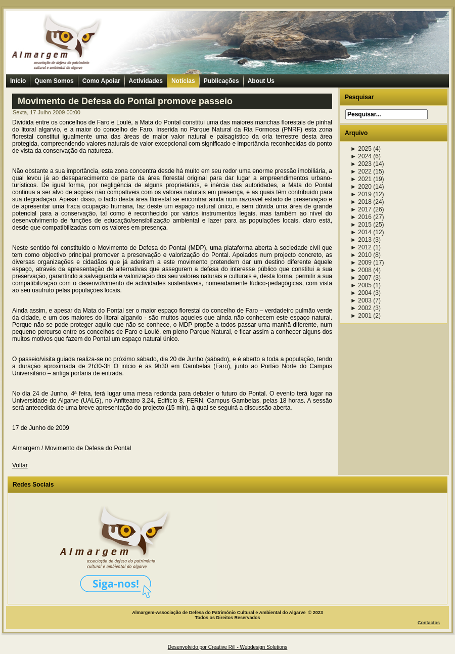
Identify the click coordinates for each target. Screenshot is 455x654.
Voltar (20, 465)
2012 (361, 247)
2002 (361, 308)
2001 (361, 315)
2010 (361, 254)
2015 (361, 224)
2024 (361, 156)
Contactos (429, 622)
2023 (361, 163)
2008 (361, 270)
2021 (361, 179)
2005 (361, 285)
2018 (361, 201)
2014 (361, 232)
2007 (361, 277)
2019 (361, 194)
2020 (361, 186)
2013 (361, 239)
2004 (361, 292)
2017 (361, 209)
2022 (361, 171)
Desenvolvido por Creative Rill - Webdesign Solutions (228, 647)
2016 (361, 217)
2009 (361, 262)
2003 (361, 300)
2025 (361, 148)
